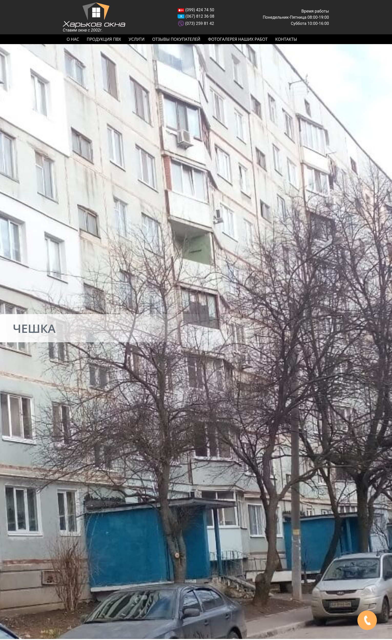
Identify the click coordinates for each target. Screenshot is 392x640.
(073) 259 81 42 (199, 23)
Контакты (286, 39)
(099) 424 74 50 (199, 9)
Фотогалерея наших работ (238, 39)
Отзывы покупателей (176, 39)
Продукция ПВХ (104, 39)
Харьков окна (94, 15)
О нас (73, 39)
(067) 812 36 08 (199, 16)
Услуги (137, 39)
